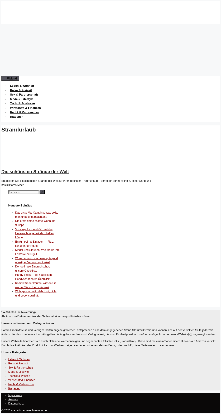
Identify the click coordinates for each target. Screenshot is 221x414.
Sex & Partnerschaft (24, 94)
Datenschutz (16, 403)
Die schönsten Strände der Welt (35, 171)
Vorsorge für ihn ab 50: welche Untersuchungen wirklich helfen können (34, 233)
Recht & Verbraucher (24, 112)
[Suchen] (42, 192)
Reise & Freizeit (21, 90)
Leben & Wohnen (22, 85)
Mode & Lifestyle (21, 99)
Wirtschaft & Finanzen (25, 108)
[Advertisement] (110, 50)
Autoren (13, 399)
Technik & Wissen (22, 103)
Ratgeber (16, 116)
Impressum (15, 395)
